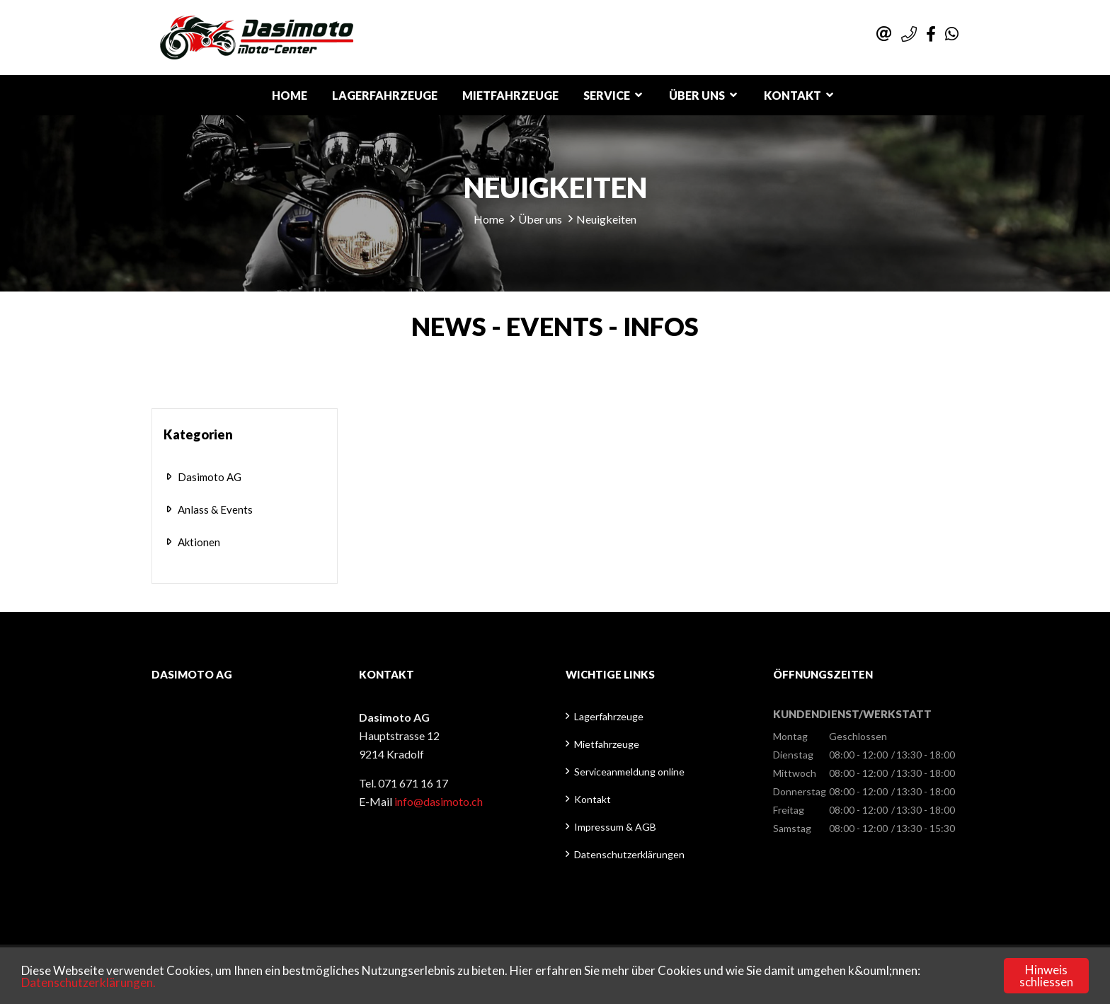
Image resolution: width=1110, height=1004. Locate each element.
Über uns (697, 95)
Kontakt (792, 95)
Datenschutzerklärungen (629, 854)
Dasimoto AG (209, 477)
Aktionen (199, 542)
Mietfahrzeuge (510, 95)
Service (606, 95)
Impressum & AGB (615, 827)
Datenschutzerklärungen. (88, 982)
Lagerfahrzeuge (384, 95)
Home (289, 95)
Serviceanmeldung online (629, 772)
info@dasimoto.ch (438, 801)
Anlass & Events (215, 509)
